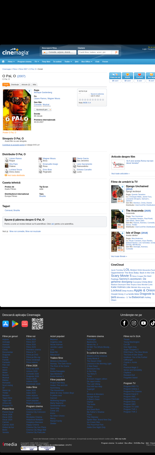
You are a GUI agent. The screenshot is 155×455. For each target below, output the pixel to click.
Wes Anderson (137, 238)
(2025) (147, 210)
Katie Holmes (118, 287)
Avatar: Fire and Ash (59, 385)
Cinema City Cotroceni (35, 412)
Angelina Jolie (56, 342)
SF (3, 388)
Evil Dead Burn (93, 409)
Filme (15, 69)
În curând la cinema (96, 353)
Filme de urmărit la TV (124, 181)
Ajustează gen (42, 109)
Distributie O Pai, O (14, 154)
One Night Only (130, 347)
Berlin (4, 430)
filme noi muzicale (33, 231)
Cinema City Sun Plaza (36, 427)
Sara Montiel (142, 284)
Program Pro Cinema (133, 391)
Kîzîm (52, 413)
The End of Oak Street (133, 355)
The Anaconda (135, 210)
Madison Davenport (118, 285)
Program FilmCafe (131, 399)
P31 (125, 365)
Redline (130, 291)
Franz (89, 414)
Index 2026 (31, 390)
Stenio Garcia (83, 158)
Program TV (7, 406)
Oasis (52, 369)
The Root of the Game (59, 366)
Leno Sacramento (84, 164)
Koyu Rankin (147, 241)
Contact (39, 445)
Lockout (116, 290)
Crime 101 (54, 411)
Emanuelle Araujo (50, 164)
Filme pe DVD (32, 355)
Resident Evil (129, 375)
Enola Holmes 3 (57, 376)
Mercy (52, 418)
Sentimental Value (58, 406)
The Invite (91, 404)
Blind (150, 282)
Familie (5, 360)
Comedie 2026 (32, 374)
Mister (5, 372)
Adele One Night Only (96, 427)
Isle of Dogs (133, 232)
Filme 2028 (31, 339)
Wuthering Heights (58, 400)
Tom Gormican (137, 216)
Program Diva (129, 402)
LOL (127, 269)
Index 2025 (31, 393)
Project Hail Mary (57, 383)
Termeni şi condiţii (28, 445)
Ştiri (76, 62)
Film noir (6, 365)
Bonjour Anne (136, 270)
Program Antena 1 (131, 389)
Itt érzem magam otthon (97, 379)
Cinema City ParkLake (35, 432)
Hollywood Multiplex (34, 420)
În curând (57, 62)
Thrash (126, 339)
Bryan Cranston (135, 241)
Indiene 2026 (31, 381)
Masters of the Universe (97, 356)
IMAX (28, 414)
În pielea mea (56, 395)
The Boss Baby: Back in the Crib (139, 273)
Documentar (7, 352)
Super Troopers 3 (131, 350)
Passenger (91, 339)
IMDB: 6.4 (87, 103)
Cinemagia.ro (15, 52)
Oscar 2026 (7, 414)
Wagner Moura (49, 158)
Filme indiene (32, 362)
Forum (105, 62)
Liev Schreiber (144, 243)
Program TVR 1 (130, 409)
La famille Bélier (132, 294)
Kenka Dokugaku (57, 371)
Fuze (89, 350)
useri (115, 81)
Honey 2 (121, 294)
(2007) (21, 76)
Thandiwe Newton (136, 218)
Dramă (149, 203)
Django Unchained (137, 186)
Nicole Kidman (56, 344)
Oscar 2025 (7, 417)
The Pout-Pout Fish (95, 425)
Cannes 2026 (8, 425)
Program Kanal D (131, 394)
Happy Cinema (32, 425)
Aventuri (136, 203)
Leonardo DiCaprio (133, 199)
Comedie (151, 223)
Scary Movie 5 (121, 275)
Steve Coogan (137, 276)
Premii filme (8, 409)
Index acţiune (32, 395)
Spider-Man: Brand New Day (99, 420)
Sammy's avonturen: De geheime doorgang (128, 280)
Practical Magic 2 (131, 367)
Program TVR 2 (130, 412)
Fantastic (6, 362)
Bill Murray (137, 245)
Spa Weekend (56, 374)
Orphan (90, 402)
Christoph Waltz (135, 197)
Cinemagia (6, 69)
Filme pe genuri (10, 336)
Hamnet (53, 398)
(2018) (144, 233)
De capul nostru (93, 381)
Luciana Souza (15, 170)
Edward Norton (132, 243)
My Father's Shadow (95, 412)
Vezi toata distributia (16, 175)
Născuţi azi (55, 355)
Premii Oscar (7, 412)
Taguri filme (7, 398)
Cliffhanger (128, 360)
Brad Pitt (54, 352)
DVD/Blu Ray (139, 443)
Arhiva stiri (6, 403)
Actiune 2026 (31, 371)
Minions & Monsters (58, 361)
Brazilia (42, 196)
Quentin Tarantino (138, 194)
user (139, 81)
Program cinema (24, 62)
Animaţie (136, 247)
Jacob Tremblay (117, 270)
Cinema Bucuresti (33, 409)
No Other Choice (57, 416)
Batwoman (138, 297)
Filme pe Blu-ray (33, 357)
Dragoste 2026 (32, 376)
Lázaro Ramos (15, 158)
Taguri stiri (6, 400)
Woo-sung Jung (144, 287)
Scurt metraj (7, 385)
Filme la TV (31, 352)
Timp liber (46, 62)
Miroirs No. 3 (92, 344)
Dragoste (6, 355)
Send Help (54, 408)
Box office (128, 443)
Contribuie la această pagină (13, 145)
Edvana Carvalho (84, 170)
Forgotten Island (130, 378)
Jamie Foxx (147, 197)
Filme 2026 (31, 344)
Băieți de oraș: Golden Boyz (62, 393)
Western (5, 395)
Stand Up (6, 390)
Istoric (4, 370)
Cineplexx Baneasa (34, 422)
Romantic (6, 383)
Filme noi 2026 (32, 369)
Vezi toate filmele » (119, 256)
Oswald (114, 294)
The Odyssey (92, 417)
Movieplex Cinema (34, 417)
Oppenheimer (117, 273)
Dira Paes (13, 164)
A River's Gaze (93, 399)
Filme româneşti (33, 360)
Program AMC (130, 396)
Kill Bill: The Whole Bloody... (99, 347)
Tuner (89, 376)
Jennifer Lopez (56, 347)
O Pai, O (9, 76)
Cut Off (127, 344)
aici (52, 224)
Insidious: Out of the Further (135, 357)
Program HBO (130, 404)
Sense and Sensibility (133, 370)
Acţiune (136, 223)
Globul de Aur (8, 427)
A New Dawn (92, 366)
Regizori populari (33, 403)
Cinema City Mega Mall (36, 430)
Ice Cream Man (93, 422)
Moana (90, 407)
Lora (150, 284)
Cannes (5, 422)
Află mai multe (120, 439)
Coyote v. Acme (130, 362)
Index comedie (32, 398)
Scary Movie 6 (93, 358)
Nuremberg (55, 388)
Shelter (53, 423)
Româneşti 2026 (33, 384)
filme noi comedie (17, 231)
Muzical (5, 378)
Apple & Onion (144, 290)
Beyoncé (54, 339)
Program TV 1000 (131, 407)
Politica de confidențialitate (54, 445)
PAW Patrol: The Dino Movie (136, 352)
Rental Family (56, 421)
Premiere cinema (33, 350)
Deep (124, 291)
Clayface (127, 372)
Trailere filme (56, 358)
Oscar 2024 (7, 420)
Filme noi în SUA (132, 336)
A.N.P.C (69, 445)
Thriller (134, 225)
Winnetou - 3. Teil (123, 297)
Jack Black (130, 221)
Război (5, 380)
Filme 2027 (31, 342)
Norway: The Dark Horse (60, 364)
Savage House (93, 397)
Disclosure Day (93, 369)
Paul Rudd (148, 218)
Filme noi (30, 336)
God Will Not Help (94, 386)
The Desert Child (94, 361)
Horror (128, 225)
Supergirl (91, 389)
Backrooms (91, 342)
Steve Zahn (139, 221)
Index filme (31, 387)
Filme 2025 (31, 347)
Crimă (143, 203)
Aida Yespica (131, 285)
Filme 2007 (23, 69)
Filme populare (57, 379)
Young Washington (132, 342)
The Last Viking (93, 384)
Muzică (5, 375)
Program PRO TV (131, 386)
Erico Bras (47, 170)
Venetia (5, 432)
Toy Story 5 (91, 374)
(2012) (129, 189)
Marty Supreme (56, 403)
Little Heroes (131, 287)
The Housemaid (57, 390)
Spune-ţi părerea (97, 94)
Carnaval (8, 210)
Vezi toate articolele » (120, 174)
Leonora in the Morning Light (99, 364)
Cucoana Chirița (140, 282)
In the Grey (91, 371)
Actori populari (32, 400)
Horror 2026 (31, 379)
